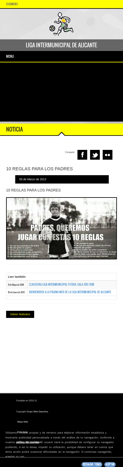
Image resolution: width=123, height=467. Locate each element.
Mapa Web (22, 422)
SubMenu (12, 4)
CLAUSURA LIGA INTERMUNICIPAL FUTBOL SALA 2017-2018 (61, 284)
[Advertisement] (61, 93)
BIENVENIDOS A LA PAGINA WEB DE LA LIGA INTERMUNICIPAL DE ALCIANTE (70, 292)
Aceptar (110, 464)
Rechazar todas (92, 464)
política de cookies (27, 442)
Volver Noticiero (20, 314)
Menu (10, 56)
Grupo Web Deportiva (37, 411)
